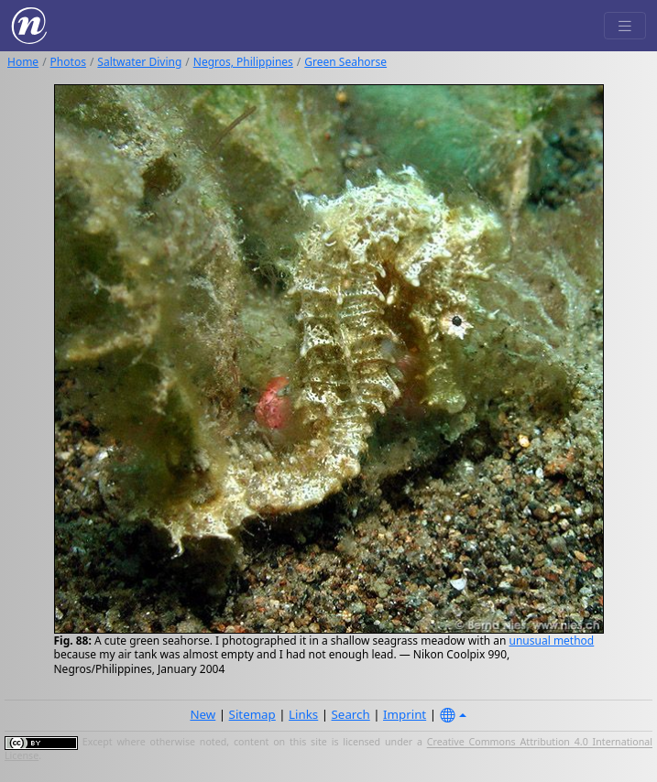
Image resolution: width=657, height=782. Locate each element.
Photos (68, 62)
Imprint (404, 714)
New (202, 714)
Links (303, 714)
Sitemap (252, 714)
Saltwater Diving (139, 62)
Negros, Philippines (243, 62)
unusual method (552, 640)
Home (22, 62)
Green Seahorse (345, 62)
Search (351, 714)
